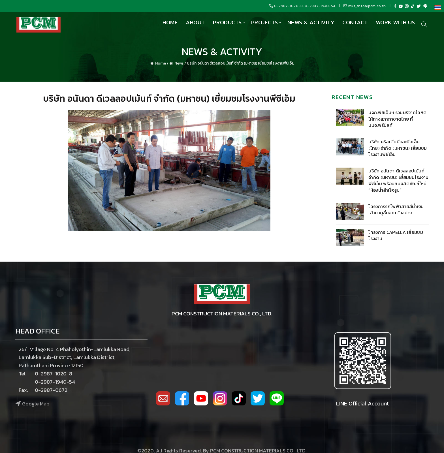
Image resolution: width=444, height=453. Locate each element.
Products (227, 22)
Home (170, 22)
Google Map (36, 403)
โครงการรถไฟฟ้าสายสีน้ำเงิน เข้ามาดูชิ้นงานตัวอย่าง (396, 209)
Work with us (395, 22)
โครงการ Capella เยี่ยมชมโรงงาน (395, 235)
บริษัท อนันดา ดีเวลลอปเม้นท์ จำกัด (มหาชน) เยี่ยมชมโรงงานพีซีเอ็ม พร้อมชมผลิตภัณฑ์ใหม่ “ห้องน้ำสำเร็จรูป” (398, 180)
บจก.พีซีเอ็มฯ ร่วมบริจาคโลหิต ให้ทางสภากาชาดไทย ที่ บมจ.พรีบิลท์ (397, 119)
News (178, 63)
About (195, 22)
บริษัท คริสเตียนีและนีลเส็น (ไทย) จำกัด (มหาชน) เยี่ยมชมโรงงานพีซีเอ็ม (397, 148)
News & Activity (311, 22)
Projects (264, 22)
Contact (355, 22)
